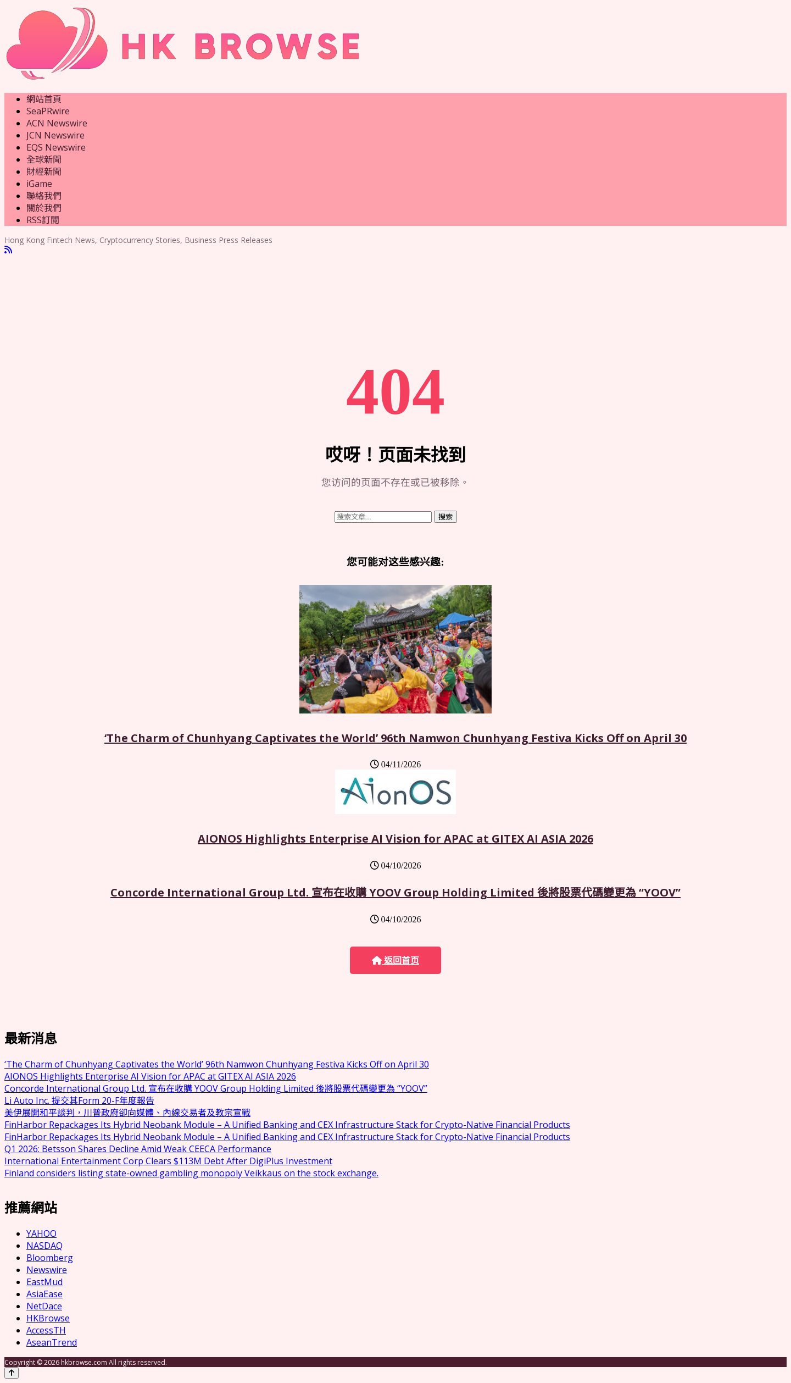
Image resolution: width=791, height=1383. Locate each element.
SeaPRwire (48, 111)
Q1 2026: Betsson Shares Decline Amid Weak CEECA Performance (137, 1149)
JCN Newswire (55, 135)
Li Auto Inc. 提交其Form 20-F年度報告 (79, 1100)
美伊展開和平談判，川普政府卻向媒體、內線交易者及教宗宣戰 (127, 1113)
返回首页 (395, 960)
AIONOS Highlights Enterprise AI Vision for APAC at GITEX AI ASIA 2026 (395, 838)
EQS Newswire (56, 147)
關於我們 (44, 208)
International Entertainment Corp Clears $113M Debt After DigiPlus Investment (168, 1161)
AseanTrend (51, 1342)
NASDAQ (44, 1246)
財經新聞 (44, 171)
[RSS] (8, 250)
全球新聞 (44, 159)
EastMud (44, 1282)
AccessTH (46, 1330)
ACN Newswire (56, 123)
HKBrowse (48, 1318)
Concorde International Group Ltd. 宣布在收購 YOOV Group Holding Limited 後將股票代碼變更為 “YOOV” (395, 892)
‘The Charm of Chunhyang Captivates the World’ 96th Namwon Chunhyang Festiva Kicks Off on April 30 (395, 738)
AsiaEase (44, 1294)
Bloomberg (49, 1258)
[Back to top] (11, 1373)
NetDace (44, 1306)
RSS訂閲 (42, 220)
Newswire (46, 1270)
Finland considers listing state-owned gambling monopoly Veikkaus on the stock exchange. (191, 1173)
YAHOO (41, 1233)
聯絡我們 (44, 196)
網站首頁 (44, 99)
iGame (39, 184)
